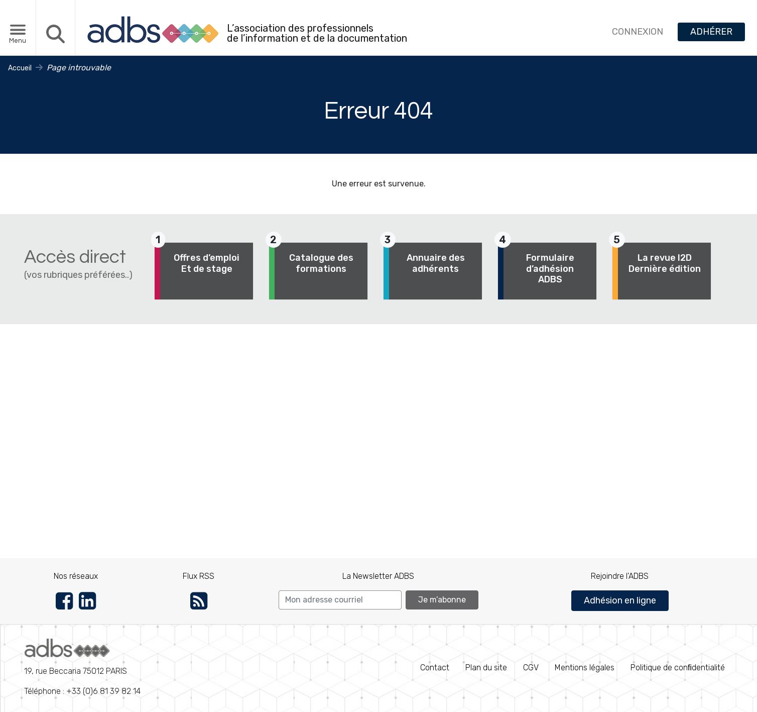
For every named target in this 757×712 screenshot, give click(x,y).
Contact (434, 667)
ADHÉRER (711, 31)
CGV (531, 667)
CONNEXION (637, 31)
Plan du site (486, 667)
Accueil (20, 68)
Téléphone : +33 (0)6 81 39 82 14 (82, 667)
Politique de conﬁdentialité (677, 667)
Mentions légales (584, 667)
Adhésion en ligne (620, 600)
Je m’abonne (442, 599)
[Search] (340, 599)
